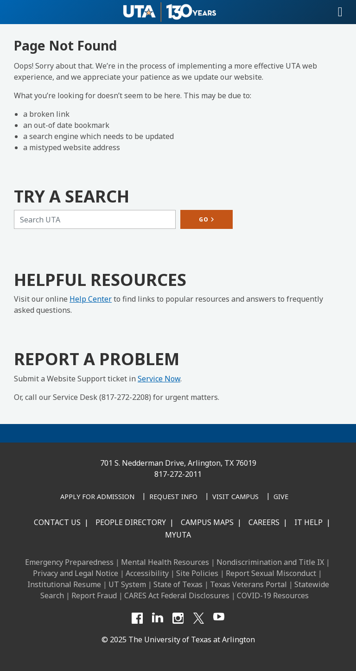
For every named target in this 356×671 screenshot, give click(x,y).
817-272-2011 (178, 474)
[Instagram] (178, 618)
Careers (264, 522)
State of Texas (178, 584)
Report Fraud (94, 595)
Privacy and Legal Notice (75, 573)
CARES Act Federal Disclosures (176, 595)
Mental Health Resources (165, 562)
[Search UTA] (95, 219)
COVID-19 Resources (273, 595)
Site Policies (197, 573)
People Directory (130, 522)
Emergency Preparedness (69, 562)
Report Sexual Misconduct (271, 573)
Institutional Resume (64, 584)
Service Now (159, 378)
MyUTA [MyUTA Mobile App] (178, 535)
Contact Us (57, 522)
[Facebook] (137, 618)
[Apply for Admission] (97, 497)
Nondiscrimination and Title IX (270, 562)
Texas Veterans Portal (248, 584)
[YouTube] (218, 618)
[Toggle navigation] (340, 12)
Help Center (91, 299)
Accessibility (147, 573)
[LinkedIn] (157, 618)
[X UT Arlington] (198, 618)
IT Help (308, 522)
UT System (127, 584)
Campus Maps (207, 522)
